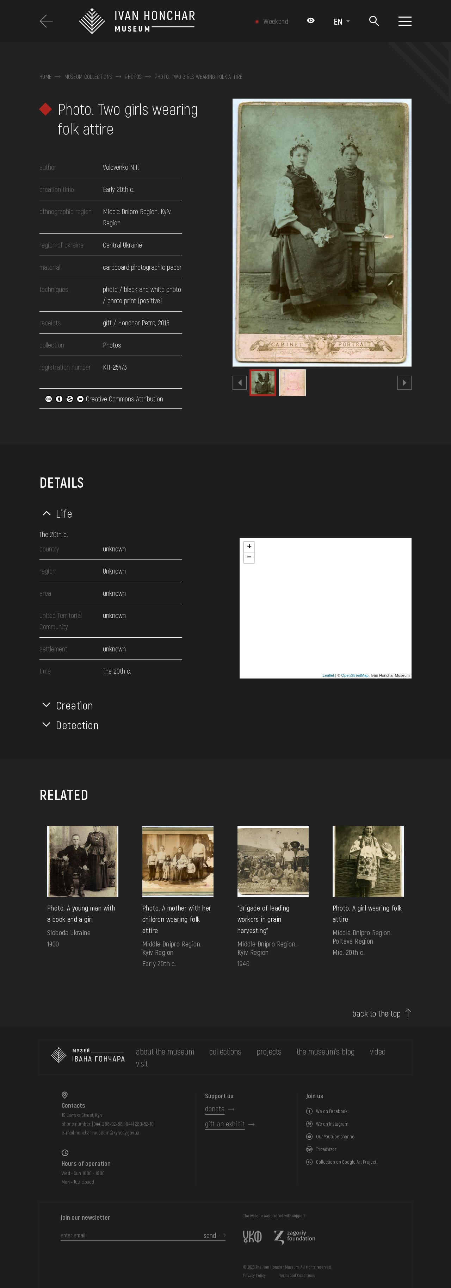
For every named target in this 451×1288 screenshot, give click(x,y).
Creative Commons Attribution (104, 398)
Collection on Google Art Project (346, 1162)
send (210, 1235)
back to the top (376, 1013)
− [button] (249, 557)
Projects (269, 1051)
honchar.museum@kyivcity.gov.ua (107, 1133)
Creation (74, 705)
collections (225, 1051)
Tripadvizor (326, 1149)
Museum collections (88, 77)
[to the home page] (88, 1057)
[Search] (374, 21)
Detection (77, 724)
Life (64, 513)
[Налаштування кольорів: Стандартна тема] (311, 21)
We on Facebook (331, 1111)
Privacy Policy (254, 1275)
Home (45, 77)
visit (142, 1063)
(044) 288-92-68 (107, 1124)
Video (377, 1051)
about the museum (165, 1051)
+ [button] (249, 547)
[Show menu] (405, 21)
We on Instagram (332, 1124)
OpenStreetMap (355, 675)
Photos (133, 77)
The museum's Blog (326, 1051)
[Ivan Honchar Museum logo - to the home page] (160, 21)
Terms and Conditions (297, 1275)
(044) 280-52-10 (139, 1124)
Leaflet (328, 675)
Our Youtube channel (336, 1136)
